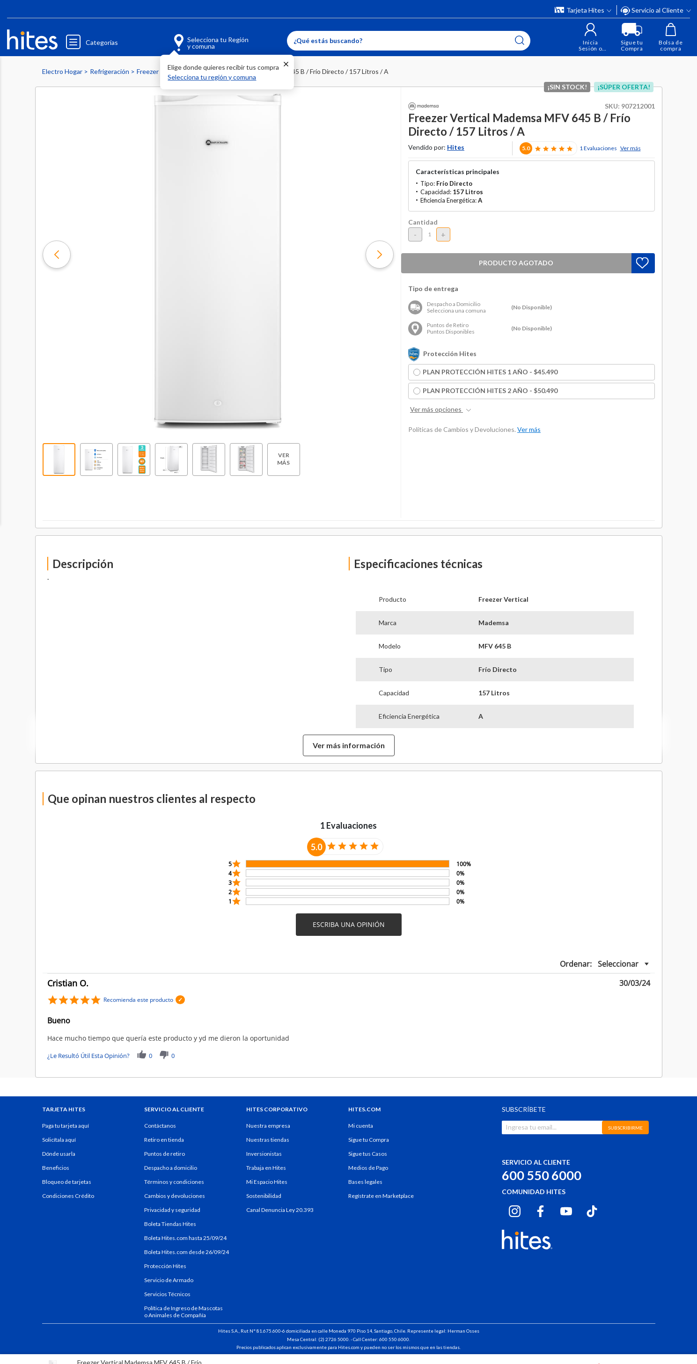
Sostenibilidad (263, 1195)
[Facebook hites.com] (540, 1210)
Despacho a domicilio (170, 1167)
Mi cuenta (360, 1125)
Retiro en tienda (164, 1139)
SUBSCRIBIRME (625, 1128)
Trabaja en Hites (266, 1167)
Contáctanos (160, 1125)
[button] (589, 37)
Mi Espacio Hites (266, 1181)
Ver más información (349, 745)
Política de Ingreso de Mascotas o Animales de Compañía (183, 1312)
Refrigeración (110, 71)
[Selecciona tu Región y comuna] (197, 37)
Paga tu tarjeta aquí (65, 1125)
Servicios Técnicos (167, 1294)
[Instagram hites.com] (515, 1210)
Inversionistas (264, 1153)
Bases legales (365, 1181)
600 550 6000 (541, 1175)
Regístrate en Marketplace (381, 1195)
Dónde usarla (58, 1153)
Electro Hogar (63, 71)
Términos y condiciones (174, 1181)
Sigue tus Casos (367, 1153)
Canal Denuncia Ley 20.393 (280, 1209)
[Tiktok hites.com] (592, 1210)
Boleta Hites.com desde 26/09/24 (186, 1251)
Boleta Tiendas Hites (170, 1223)
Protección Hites (165, 1265)
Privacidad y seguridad (172, 1209)
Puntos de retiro (164, 1153)
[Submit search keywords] (518, 40)
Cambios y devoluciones (174, 1195)
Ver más (630, 148)
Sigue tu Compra (368, 1139)
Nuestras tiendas (267, 1139)
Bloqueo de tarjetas (66, 1181)
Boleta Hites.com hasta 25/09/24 (185, 1237)
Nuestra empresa (268, 1125)
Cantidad (423, 222)
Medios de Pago (368, 1167)
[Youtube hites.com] (566, 1210)
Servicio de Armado (168, 1280)
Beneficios (55, 1167)
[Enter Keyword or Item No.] (407, 41)
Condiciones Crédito (68, 1195)
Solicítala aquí (59, 1139)
